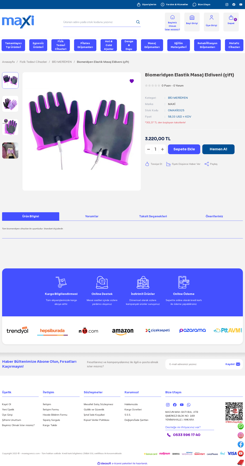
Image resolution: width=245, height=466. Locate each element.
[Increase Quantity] (162, 149)
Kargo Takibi (50, 425)
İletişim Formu (51, 409)
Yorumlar (91, 216)
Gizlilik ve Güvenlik (94, 409)
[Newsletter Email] (204, 364)
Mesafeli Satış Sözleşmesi (98, 404)
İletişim (47, 404)
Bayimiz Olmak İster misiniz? (18, 425)
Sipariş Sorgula (51, 420)
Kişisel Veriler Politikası (96, 420)
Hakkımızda (131, 404)
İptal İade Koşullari (94, 414)
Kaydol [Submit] (232, 364)
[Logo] (20, 21)
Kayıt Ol (6, 404)
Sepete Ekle (184, 149)
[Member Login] (211, 17)
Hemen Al (218, 149)
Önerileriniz (214, 216)
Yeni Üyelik (8, 409)
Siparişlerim (146, 4)
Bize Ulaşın (201, 4)
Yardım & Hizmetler (174, 4)
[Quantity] (155, 149)
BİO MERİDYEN (178, 97)
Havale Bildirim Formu (55, 414)
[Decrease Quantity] (148, 149)
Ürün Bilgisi (30, 216)
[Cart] (231, 22)
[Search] (102, 22)
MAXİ (171, 104)
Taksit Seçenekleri (153, 216)
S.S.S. (128, 414)
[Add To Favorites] (132, 81)
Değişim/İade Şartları (136, 420)
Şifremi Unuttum (11, 420)
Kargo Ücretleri (133, 409)
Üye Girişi (7, 414)
